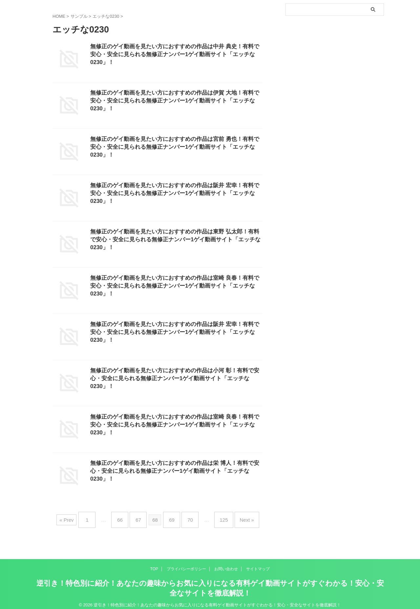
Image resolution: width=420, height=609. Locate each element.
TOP (154, 563)
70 (187, 517)
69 (172, 517)
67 (141, 517)
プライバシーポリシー (186, 563)
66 (126, 517)
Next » (237, 517)
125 (217, 517)
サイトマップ (258, 563)
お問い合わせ (226, 563)
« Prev (78, 517)
